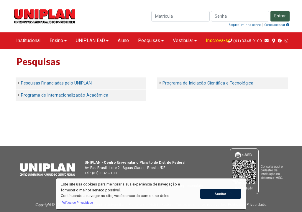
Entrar (280, 16)
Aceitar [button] (220, 194)
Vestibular (183, 40)
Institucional (28, 40)
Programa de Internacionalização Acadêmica (64, 95)
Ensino (56, 40)
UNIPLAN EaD (90, 40)
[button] (77, 202)
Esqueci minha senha (245, 25)
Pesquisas (149, 40)
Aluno (123, 40)
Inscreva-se (218, 40)
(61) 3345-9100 (247, 40)
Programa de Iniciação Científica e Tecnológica (208, 83)
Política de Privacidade (247, 204)
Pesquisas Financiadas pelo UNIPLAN (56, 83)
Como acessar (276, 25)
